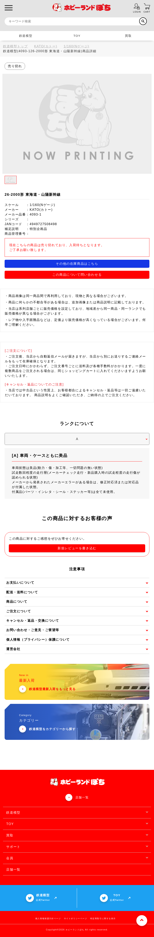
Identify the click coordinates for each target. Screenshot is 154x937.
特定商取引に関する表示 (103, 918)
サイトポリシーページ (75, 918)
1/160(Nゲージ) (76, 46)
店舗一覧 (82, 797)
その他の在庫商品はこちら (77, 263)
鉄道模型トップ (15, 46)
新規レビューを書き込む (77, 548)
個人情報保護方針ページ (48, 918)
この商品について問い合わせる (77, 274)
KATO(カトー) (45, 46)
